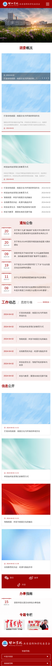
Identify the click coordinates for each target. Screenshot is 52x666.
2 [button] (42, 78)
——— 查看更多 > (44, 302)
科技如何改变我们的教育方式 (16, 193)
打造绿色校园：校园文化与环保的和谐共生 (22, 188)
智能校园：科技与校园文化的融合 (18, 197)
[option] (26, 25)
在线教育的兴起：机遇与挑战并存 (18, 202)
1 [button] (36, 78)
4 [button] (46, 78)
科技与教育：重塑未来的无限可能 (18, 212)
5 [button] (48, 78)
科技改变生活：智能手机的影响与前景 (20, 207)
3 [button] (44, 78)
